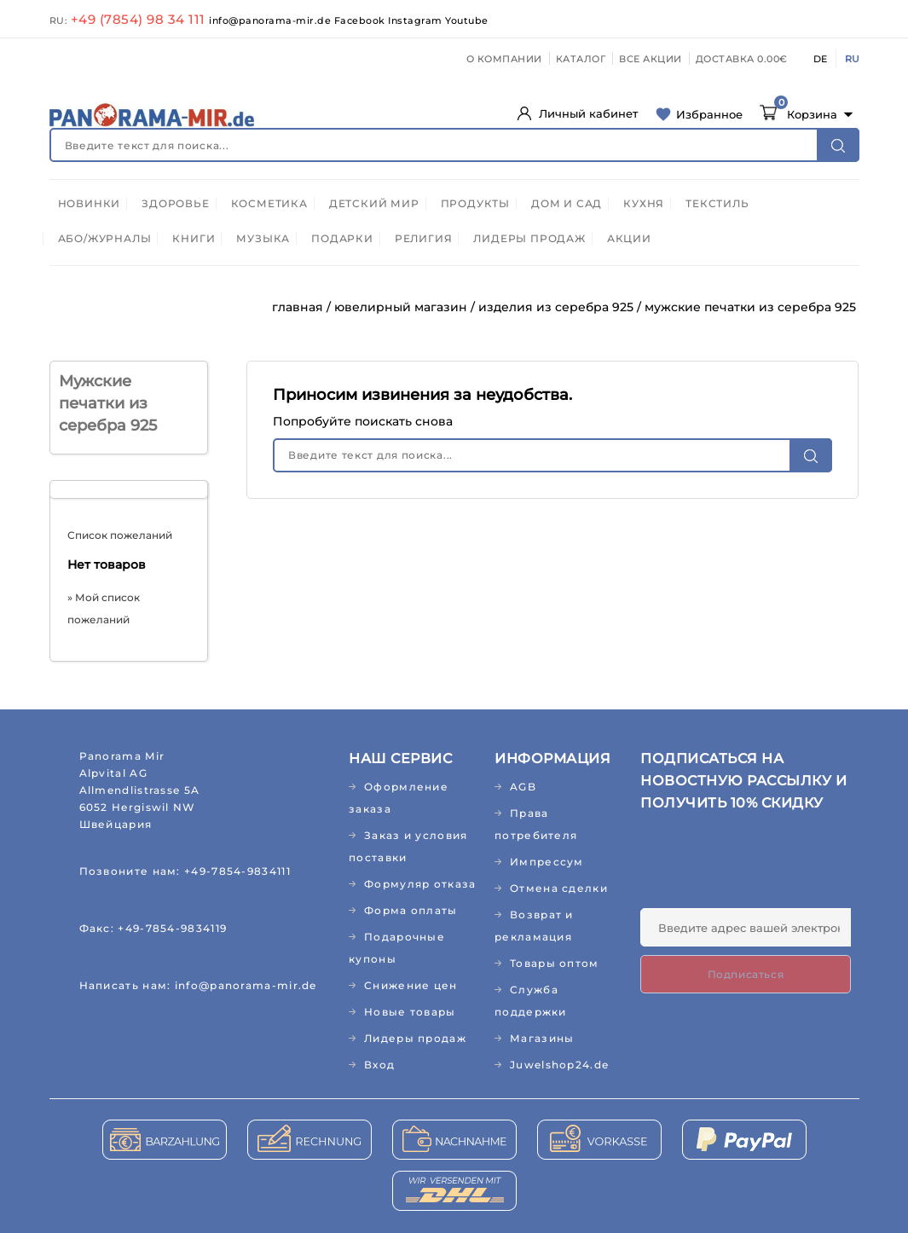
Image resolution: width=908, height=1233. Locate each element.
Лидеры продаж (415, 1038)
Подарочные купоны (397, 947)
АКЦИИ (629, 238)
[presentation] (769, 866)
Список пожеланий (119, 535)
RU (852, 59)
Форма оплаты (411, 910)
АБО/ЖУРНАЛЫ (105, 238)
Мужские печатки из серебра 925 (108, 403)
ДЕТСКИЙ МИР (374, 203)
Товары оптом (554, 963)
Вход (379, 1064)
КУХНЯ (643, 203)
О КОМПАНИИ (504, 59)
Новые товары (410, 1011)
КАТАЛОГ (581, 59)
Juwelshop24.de (559, 1064)
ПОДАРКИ (342, 238)
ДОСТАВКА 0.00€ (742, 59)
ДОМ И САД (566, 203)
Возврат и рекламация (534, 925)
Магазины (542, 1038)
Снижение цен (411, 985)
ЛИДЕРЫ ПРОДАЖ (529, 238)
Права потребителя (535, 824)
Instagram (416, 20)
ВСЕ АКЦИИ (650, 59)
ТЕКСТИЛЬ (717, 203)
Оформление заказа (398, 797)
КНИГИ (193, 238)
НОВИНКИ (89, 203)
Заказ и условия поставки (408, 846)
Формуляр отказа (420, 883)
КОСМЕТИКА (269, 203)
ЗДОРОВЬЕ (175, 203)
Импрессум (547, 861)
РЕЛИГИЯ (424, 238)
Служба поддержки (530, 1000)
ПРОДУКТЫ (475, 203)
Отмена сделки (559, 888)
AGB (523, 786)
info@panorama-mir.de (271, 20)
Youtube (467, 20)
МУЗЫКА (263, 238)
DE (820, 59)
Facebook (361, 20)
